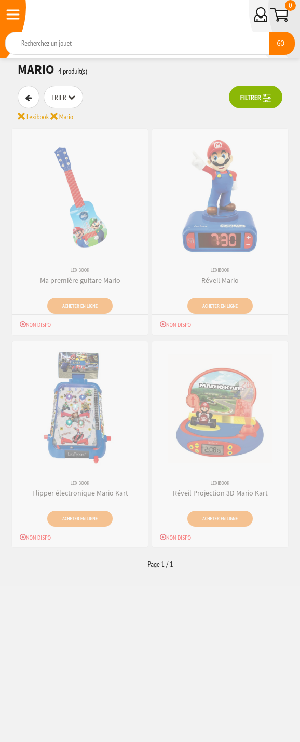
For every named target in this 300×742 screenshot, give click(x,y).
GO (280, 43)
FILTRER (255, 98)
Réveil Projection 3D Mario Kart (220, 493)
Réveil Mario (220, 280)
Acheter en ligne (80, 306)
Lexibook (33, 116)
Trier (63, 97)
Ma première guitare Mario (80, 280)
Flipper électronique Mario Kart (80, 493)
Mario (61, 116)
